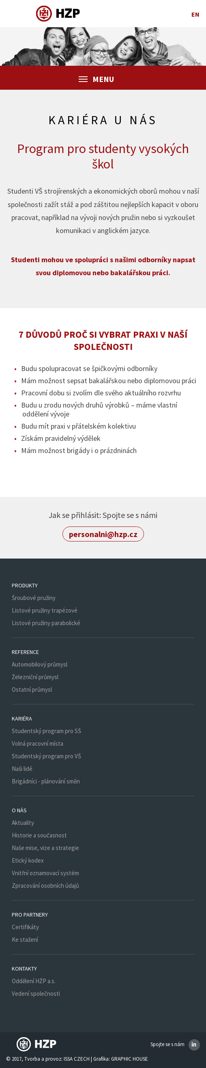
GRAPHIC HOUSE (129, 1058)
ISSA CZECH (77, 1058)
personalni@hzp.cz (103, 534)
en (195, 14)
